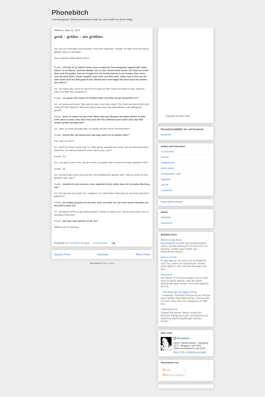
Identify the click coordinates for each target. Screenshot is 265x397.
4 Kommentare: (101, 243)
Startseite (103, 254)
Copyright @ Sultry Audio (177, 116)
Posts (167, 369)
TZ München (167, 151)
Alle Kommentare (173, 375)
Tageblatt (165, 179)
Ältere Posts (143, 254)
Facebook (166, 134)
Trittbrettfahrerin (169, 309)
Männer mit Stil (168, 257)
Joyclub (165, 157)
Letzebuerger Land (171, 173)
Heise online (167, 168)
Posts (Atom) (108, 263)
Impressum (166, 223)
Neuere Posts (62, 254)
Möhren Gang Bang (171, 239)
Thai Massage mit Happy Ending (180, 292)
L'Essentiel (166, 190)
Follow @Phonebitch (172, 201)
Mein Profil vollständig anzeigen (190, 352)
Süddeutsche (168, 162)
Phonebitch (70, 12)
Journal (164, 184)
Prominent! (166, 274)
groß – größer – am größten (78, 37)
